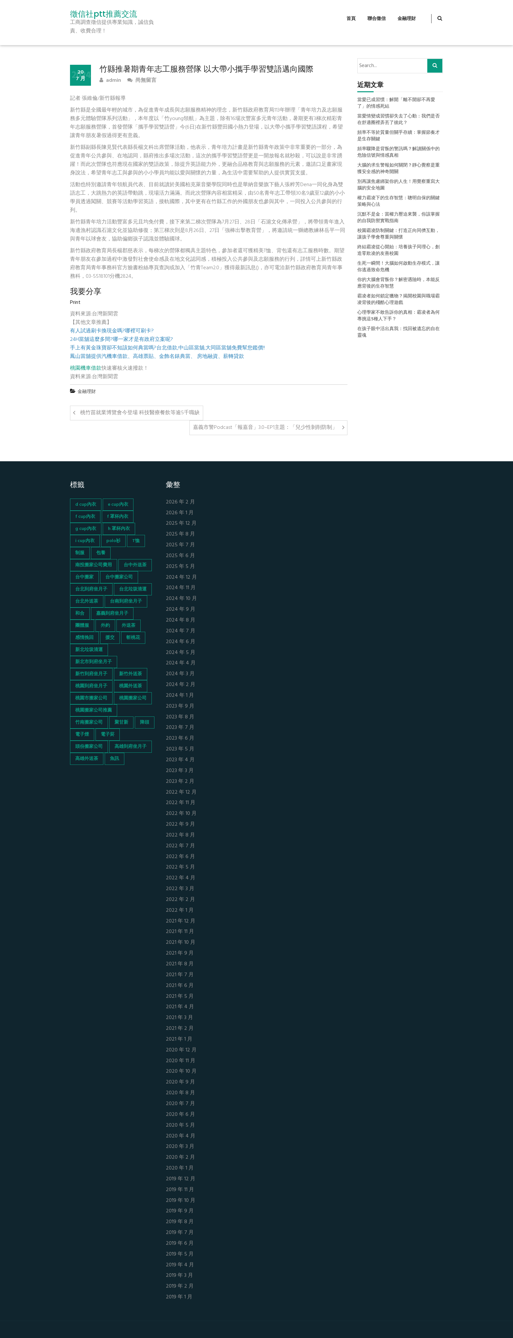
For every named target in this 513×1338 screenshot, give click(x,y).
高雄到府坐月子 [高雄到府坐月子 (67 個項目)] (131, 746)
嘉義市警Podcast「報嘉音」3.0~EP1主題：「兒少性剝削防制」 (265, 427)
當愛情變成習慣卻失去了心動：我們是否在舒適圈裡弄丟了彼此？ (398, 119)
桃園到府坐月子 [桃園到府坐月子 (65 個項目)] (91, 686)
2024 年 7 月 (180, 631)
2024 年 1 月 (180, 695)
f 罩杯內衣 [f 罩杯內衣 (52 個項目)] (117, 516)
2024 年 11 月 (181, 588)
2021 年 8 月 (180, 964)
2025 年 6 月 (180, 556)
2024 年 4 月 (181, 663)
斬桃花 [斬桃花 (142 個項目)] (133, 638)
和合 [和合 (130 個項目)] (79, 613)
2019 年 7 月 (180, 1233)
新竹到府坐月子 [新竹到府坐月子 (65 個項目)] (91, 674)
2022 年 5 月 (180, 867)
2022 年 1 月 (180, 910)
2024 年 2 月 (180, 685)
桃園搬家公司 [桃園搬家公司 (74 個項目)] (133, 698)
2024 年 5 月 (180, 653)
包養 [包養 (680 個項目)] (100, 553)
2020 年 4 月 (180, 1136)
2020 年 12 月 (181, 1050)
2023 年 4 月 (180, 760)
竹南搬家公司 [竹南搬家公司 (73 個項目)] (89, 722)
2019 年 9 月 (180, 1211)
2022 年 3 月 (180, 889)
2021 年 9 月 (180, 953)
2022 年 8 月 (180, 835)
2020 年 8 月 (180, 1093)
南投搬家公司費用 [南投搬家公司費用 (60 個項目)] (93, 565)
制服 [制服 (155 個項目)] (79, 553)
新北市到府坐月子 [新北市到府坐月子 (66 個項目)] (93, 662)
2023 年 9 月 (180, 706)
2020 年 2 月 (180, 1157)
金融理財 (407, 19)
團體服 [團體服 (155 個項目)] (82, 625)
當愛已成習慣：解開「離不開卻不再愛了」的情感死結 (396, 103)
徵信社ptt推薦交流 (103, 14)
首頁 (351, 19)
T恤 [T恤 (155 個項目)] (136, 541)
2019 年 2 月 (180, 1286)
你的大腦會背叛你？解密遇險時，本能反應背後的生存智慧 (398, 283)
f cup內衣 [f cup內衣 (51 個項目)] (85, 516)
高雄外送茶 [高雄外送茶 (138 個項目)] (86, 759)
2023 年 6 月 (180, 738)
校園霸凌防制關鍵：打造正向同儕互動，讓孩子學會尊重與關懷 (398, 234)
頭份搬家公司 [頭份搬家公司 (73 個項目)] (89, 746)
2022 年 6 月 (180, 857)
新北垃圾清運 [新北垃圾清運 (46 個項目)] (89, 650)
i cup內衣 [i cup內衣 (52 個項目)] (85, 541)
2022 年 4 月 (180, 878)
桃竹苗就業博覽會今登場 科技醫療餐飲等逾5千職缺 (140, 413)
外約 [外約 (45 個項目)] (105, 625)
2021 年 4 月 (180, 1007)
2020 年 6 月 (180, 1114)
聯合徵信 (376, 19)
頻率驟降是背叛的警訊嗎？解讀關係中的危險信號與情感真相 (398, 152)
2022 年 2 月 (180, 900)
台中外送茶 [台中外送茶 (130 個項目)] (135, 565)
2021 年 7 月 (180, 975)
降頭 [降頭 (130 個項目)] (144, 722)
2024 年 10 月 (181, 599)
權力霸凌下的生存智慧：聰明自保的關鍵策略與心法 (398, 201)
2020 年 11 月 (180, 1061)
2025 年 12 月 (181, 523)
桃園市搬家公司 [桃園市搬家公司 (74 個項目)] (91, 698)
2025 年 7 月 (180, 545)
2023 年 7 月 (180, 727)
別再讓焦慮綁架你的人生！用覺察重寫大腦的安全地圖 (398, 185)
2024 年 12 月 (181, 577)
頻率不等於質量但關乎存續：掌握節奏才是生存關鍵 (398, 136)
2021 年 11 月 (180, 932)
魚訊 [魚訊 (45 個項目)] (114, 759)
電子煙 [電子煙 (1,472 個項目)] (82, 734)
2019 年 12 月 (180, 1179)
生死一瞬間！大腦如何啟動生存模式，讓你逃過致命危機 (398, 266)
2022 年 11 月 (180, 803)
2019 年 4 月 (180, 1265)
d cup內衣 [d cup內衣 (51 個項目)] (85, 504)
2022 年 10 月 (181, 814)
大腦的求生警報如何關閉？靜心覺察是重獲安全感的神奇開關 (398, 168)
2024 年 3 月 (180, 674)
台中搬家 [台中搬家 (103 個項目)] (84, 577)
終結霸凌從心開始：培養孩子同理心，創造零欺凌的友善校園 (398, 250)
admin (110, 80)
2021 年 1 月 (179, 1039)
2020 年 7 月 (180, 1104)
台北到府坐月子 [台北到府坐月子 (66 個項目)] (91, 589)
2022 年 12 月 (181, 792)
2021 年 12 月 (180, 921)
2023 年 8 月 (180, 717)
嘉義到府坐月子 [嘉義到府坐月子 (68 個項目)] (112, 613)
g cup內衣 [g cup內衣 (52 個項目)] (85, 529)
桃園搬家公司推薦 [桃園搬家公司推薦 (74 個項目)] (93, 710)
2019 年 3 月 (179, 1275)
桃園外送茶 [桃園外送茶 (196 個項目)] (130, 686)
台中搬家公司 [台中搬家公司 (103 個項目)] (119, 577)
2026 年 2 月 (180, 502)
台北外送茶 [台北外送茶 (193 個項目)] (86, 601)
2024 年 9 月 (180, 609)
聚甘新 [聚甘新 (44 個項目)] (121, 722)
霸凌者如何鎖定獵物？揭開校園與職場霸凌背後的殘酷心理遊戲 (398, 299)
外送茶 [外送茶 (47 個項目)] (128, 625)
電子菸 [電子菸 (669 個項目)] (108, 734)
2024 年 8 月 (180, 620)
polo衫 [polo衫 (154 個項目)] (113, 541)
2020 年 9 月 (180, 1082)
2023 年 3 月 (180, 771)
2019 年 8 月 (180, 1222)
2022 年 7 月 (180, 846)
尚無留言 (141, 80)
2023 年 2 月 (180, 781)
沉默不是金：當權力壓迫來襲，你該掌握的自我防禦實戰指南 (398, 217)
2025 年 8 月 (180, 534)
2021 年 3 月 (179, 1018)
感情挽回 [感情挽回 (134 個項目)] (84, 638)
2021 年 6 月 (180, 986)
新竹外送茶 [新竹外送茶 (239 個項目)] (130, 674)
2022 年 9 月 (180, 824)
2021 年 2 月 (180, 1028)
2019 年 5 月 (180, 1254)
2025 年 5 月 (180, 567)
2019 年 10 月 (180, 1201)
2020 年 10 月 (181, 1071)
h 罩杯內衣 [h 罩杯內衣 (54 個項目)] (119, 529)
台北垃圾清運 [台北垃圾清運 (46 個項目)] (133, 589)
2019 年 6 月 (180, 1243)
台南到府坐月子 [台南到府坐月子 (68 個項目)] (126, 601)
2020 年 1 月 (180, 1168)
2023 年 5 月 (180, 749)
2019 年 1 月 (179, 1297)
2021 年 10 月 (180, 942)
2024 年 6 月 (180, 642)
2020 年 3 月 (180, 1147)
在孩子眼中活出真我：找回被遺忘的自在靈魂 (398, 332)
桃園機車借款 (85, 368)
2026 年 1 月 (180, 513)
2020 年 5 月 (180, 1125)
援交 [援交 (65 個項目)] (110, 638)
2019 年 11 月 (180, 1190)
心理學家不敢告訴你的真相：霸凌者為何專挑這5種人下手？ (398, 316)
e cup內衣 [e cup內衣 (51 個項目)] (118, 504)
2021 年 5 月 (180, 996)
